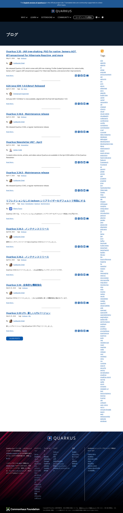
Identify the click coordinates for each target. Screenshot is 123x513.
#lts (29, 316)
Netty (89, 461)
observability (105, 306)
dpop (102, 146)
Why (24, 17)
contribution (104, 128)
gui (101, 185)
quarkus (103, 336)
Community (64, 17)
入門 (54, 459)
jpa (101, 236)
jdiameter (103, 227)
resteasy (103, 356)
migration (103, 282)
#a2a (25, 89)
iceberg (103, 197)
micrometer (104, 278)
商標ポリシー (82, 508)
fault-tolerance (105, 158)
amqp (102, 70)
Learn (34, 17)
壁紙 (35, 493)
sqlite (102, 382)
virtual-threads (105, 410)
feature (103, 160)
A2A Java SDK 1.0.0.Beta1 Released (25, 85)
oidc (101, 308)
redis (102, 349)
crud (101, 130)
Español (74, 461)
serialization (104, 373)
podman (103, 324)
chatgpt (103, 107)
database (103, 137)
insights (103, 206)
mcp (101, 271)
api (101, 77)
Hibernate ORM (92, 459)
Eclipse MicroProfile (94, 468)
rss (101, 361)
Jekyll (20, 463)
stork (102, 384)
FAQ (54, 456)
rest (101, 354)
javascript (103, 225)
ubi (101, 400)
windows (103, 421)
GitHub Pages (10, 466)
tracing (102, 398)
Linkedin (46, 466)
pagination (104, 317)
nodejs (102, 301)
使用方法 (37, 489)
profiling (103, 329)
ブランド (37, 491)
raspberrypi (104, 343)
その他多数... (91, 470)
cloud (102, 111)
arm (101, 84)
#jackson (37, 204)
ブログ (36, 461)
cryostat (103, 132)
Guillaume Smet (19, 63)
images (103, 202)
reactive (103, 347)
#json (23, 204)
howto (102, 192)
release (103, 352)
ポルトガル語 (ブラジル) (75, 456)
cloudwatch (104, 116)
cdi (101, 105)
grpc (102, 183)
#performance (45, 204)
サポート (56, 452)
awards (103, 93)
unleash (103, 403)
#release (23, 58)
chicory (102, 109)
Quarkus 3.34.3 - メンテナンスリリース (27, 228)
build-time (104, 95)
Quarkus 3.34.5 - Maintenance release (27, 172)
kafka (102, 241)
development (105, 141)
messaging (104, 273)
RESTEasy (91, 463)
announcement (105, 74)
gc (101, 167)
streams (103, 386)
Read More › (10, 75)
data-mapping (105, 135)
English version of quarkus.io (35, 3)
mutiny (102, 292)
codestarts (104, 118)
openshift (103, 312)
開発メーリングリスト (60, 466)
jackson (103, 215)
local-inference (105, 259)
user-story (104, 405)
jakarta (102, 218)
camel (102, 100)
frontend (103, 165)
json (101, 239)
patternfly (103, 319)
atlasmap (103, 88)
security (103, 368)
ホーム (36, 454)
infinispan (103, 204)
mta (101, 287)
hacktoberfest (105, 188)
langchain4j (104, 250)
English (74, 452)
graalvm (103, 178)
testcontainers (105, 393)
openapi (103, 310)
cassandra (104, 102)
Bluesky (46, 456)
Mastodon (47, 459)
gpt (101, 176)
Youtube (46, 468)
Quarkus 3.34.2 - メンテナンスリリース (27, 256)
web (101, 414)
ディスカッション (58, 463)
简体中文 (74, 463)
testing (102, 396)
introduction (104, 213)
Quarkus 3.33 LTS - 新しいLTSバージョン (28, 313)
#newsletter (24, 145)
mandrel (103, 266)
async (102, 86)
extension (103, 155)
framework (104, 162)
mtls (101, 289)
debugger (103, 139)
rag (101, 340)
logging (103, 262)
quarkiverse (104, 333)
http (101, 195)
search (102, 366)
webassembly (105, 416)
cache (102, 98)
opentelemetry (105, 315)
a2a (101, 61)
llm (101, 257)
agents (102, 65)
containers (104, 125)
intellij (102, 211)
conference (104, 121)
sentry (102, 370)
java (101, 222)
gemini (102, 169)
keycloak (103, 243)
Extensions (48, 17)
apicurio (103, 79)
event (102, 151)
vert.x (102, 407)
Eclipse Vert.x (92, 454)
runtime (103, 363)
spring (102, 379)
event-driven (104, 153)
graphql (103, 181)
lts (101, 264)
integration (104, 208)
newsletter (104, 299)
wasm (102, 412)
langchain (103, 248)
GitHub (46, 470)
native (102, 294)
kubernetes (104, 245)
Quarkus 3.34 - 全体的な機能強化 (24, 284)
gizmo (102, 174)
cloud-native (104, 114)
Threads (46, 461)
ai (101, 68)
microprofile (104, 280)
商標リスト (92, 508)
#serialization (29, 204)
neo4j (102, 296)
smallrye (103, 375)
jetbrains (103, 229)
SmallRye (90, 456)
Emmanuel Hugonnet (21, 94)
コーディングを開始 (83, 17)
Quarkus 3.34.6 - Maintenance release (27, 113)
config (102, 123)
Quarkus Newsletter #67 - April (24, 142)
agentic (103, 63)
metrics (103, 276)
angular (103, 72)
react (102, 345)
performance (105, 322)
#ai (22, 89)
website (103, 419)
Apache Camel (92, 466)
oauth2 (103, 303)
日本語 (74, 466)
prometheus (104, 331)
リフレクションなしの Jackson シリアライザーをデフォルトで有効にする (46, 200)
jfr (101, 232)
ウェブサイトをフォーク (16, 471)
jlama (102, 234)
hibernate (103, 190)
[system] (102, 17)
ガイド (55, 454)
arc (101, 81)
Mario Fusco (17, 208)
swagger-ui (104, 389)
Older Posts (14, 338)
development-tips (106, 144)
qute (102, 338)
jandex (102, 220)
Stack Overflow (58, 461)
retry (102, 359)
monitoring (104, 285)
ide (101, 199)
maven (102, 269)
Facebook (47, 463)
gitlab (102, 172)
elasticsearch (105, 148)
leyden (102, 252)
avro (102, 91)
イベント (37, 468)
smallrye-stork (105, 377)
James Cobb (17, 150)
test (101, 391)
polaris (102, 326)
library (102, 255)
